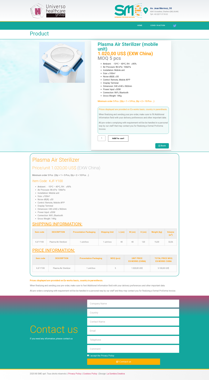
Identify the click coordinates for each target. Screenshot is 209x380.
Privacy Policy (74, 373)
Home (139, 25)
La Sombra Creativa (116, 373)
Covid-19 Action (157, 25)
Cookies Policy (90, 373)
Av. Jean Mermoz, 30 (161, 8)
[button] (162, 145)
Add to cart (118, 138)
